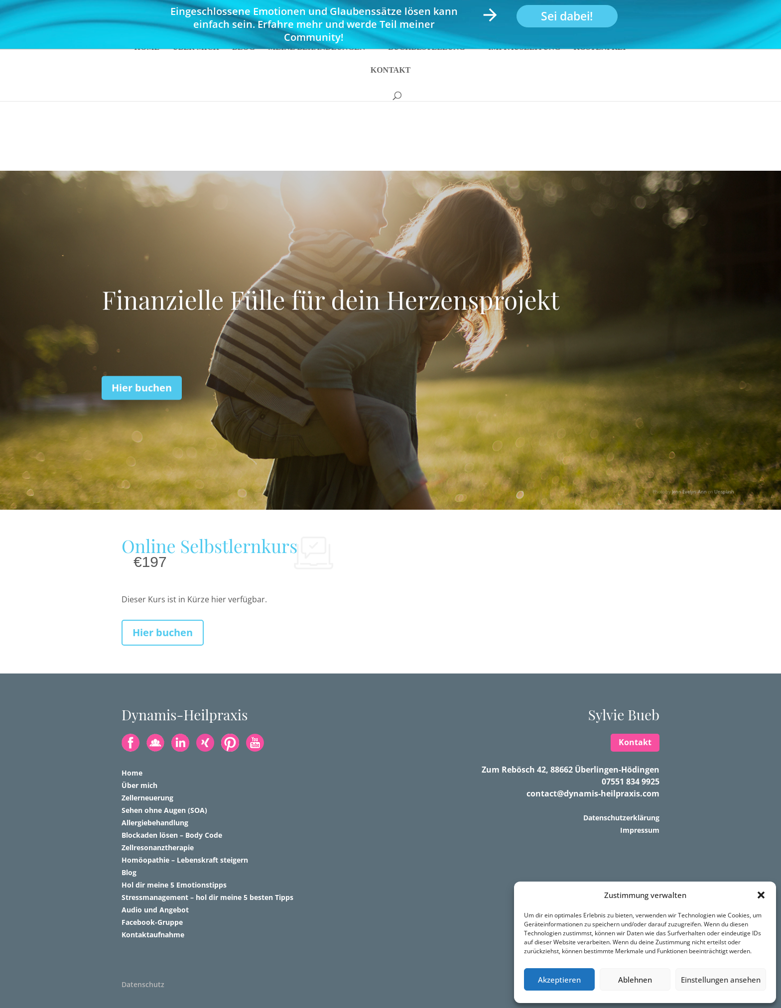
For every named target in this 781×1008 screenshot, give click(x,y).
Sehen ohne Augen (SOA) (164, 810)
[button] (761, 895)
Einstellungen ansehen (721, 980)
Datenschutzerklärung (621, 817)
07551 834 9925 (630, 781)
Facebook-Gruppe (152, 922)
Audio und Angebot (155, 909)
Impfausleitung (524, 68)
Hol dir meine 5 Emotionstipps (174, 885)
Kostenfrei (600, 68)
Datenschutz (143, 984)
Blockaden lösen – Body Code (172, 835)
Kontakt (391, 91)
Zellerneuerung (147, 797)
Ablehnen (635, 980)
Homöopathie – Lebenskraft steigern (185, 860)
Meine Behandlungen (316, 68)
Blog (243, 68)
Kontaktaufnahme (153, 934)
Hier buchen (142, 406)
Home (147, 68)
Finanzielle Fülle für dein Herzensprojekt (330, 318)
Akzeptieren (559, 980)
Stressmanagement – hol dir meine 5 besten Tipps (207, 897)
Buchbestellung (426, 68)
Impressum (639, 830)
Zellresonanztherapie (158, 847)
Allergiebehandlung (155, 822)
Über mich (195, 68)
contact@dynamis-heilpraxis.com (592, 793)
